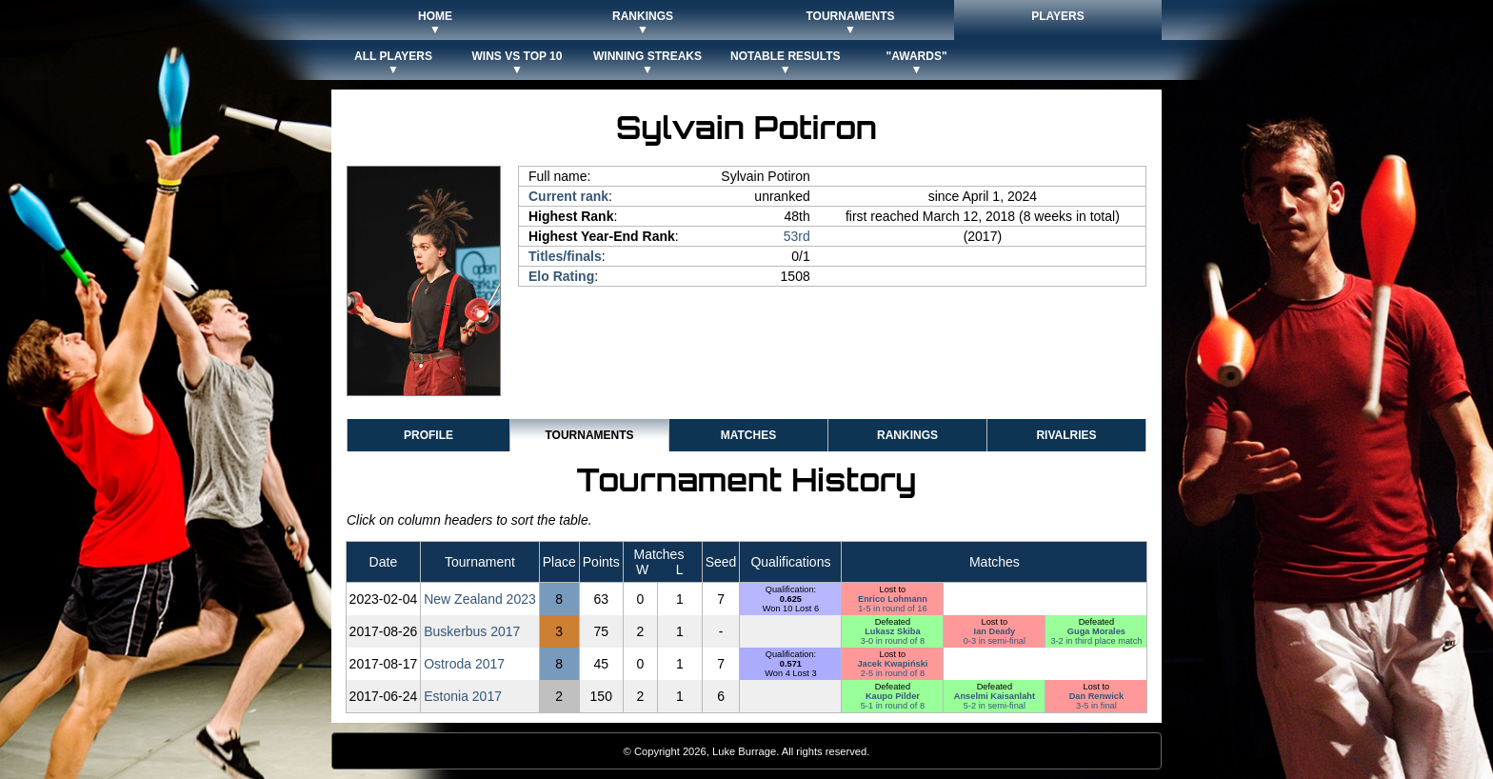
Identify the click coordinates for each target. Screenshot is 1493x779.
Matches (748, 435)
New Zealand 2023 (480, 599)
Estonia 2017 (463, 696)
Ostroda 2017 (464, 663)
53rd (797, 236)
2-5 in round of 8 (893, 673)
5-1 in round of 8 (893, 705)
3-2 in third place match (1096, 641)
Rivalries (1066, 435)
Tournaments (589, 435)
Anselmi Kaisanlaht (994, 696)
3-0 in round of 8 (893, 641)
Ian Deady (995, 631)
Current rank (568, 196)
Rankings (907, 435)
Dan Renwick (1096, 696)
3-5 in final (1096, 705)
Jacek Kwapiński (892, 664)
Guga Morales (1096, 631)
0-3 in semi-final (994, 641)
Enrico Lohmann (892, 599)
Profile (428, 435)
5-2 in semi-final (994, 705)
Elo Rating (561, 276)
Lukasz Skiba (893, 631)
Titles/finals (565, 256)
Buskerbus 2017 (472, 631)
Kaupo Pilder (893, 696)
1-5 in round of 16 (892, 608)
